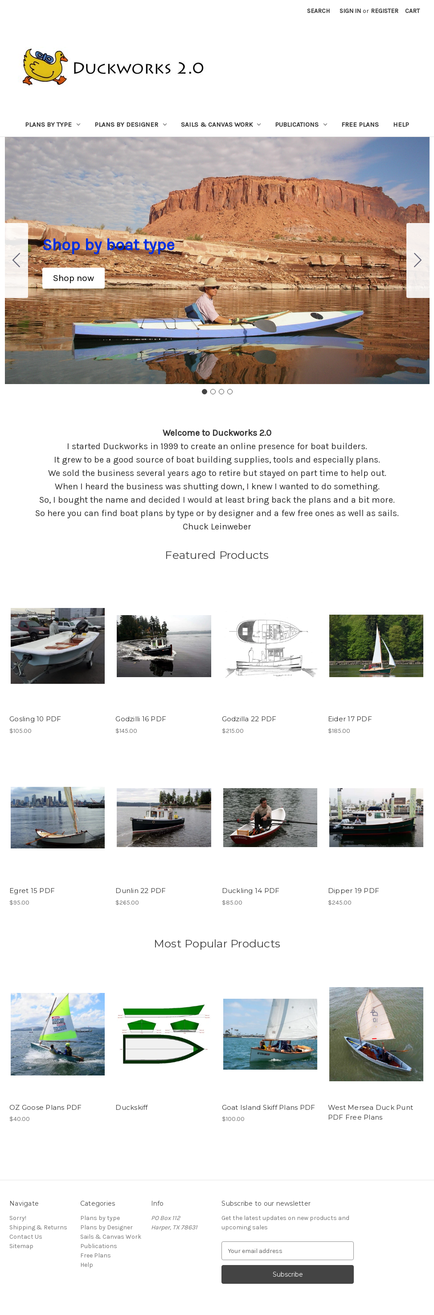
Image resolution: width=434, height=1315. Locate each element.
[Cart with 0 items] (412, 11)
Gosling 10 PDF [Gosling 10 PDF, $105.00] (35, 719)
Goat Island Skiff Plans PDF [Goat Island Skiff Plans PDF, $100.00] (268, 1107)
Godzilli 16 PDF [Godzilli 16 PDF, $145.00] (140, 719)
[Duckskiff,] (164, 1034)
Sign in (350, 11)
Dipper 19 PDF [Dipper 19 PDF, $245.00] (353, 890)
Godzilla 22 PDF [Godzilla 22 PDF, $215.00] (249, 719)
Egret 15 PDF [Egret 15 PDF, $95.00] (32, 890)
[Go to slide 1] (204, 391)
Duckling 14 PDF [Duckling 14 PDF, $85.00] (251, 890)
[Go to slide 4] (16, 260)
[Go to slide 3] (221, 391)
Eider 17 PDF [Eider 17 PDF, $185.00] (350, 719)
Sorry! (17, 1218)
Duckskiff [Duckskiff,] (131, 1107)
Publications (301, 124)
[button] (73, 278)
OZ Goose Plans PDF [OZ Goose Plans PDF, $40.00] (45, 1107)
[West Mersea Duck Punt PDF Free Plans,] (376, 1034)
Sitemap (21, 1246)
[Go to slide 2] (418, 260)
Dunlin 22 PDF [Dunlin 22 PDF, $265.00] (140, 890)
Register (384, 11)
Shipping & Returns (38, 1227)
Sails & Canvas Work (221, 124)
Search (318, 11)
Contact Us (25, 1237)
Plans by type (52, 124)
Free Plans (360, 124)
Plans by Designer (130, 124)
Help (401, 124)
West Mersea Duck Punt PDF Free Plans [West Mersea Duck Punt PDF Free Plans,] (370, 1112)
